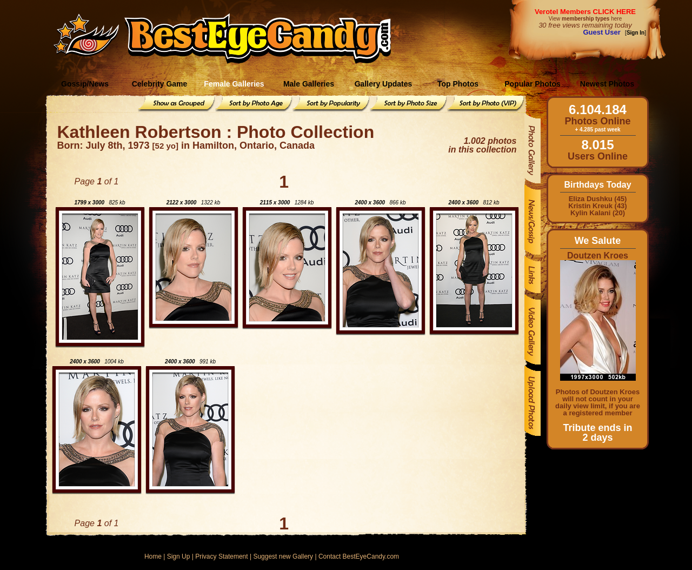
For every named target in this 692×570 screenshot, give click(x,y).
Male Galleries (308, 83)
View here (585, 19)
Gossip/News (85, 83)
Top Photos (457, 83)
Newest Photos (607, 83)
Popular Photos (532, 83)
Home (153, 556)
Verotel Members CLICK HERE (585, 12)
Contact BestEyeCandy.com (358, 556)
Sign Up (178, 556)
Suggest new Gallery (283, 556)
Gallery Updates (383, 83)
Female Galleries (234, 83)
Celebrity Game (160, 83)
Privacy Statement (221, 556)
